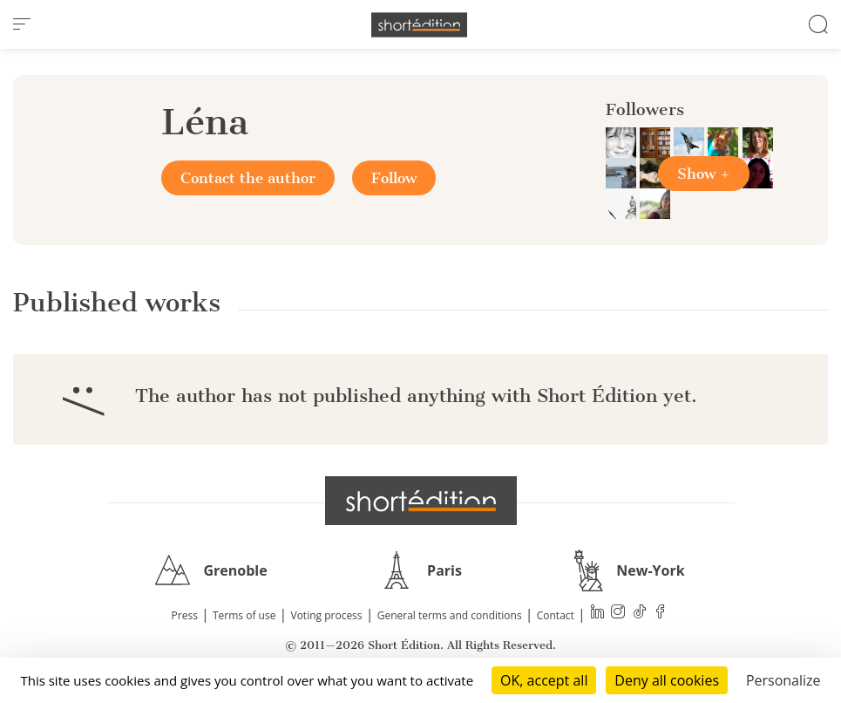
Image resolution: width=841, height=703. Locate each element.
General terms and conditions (449, 615)
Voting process (327, 615)
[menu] (22, 24)
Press (185, 615)
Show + (703, 173)
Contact (555, 615)
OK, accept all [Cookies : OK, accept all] (543, 680)
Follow (394, 178)
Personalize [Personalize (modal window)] (783, 680)
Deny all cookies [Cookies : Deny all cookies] (666, 680)
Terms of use (244, 615)
